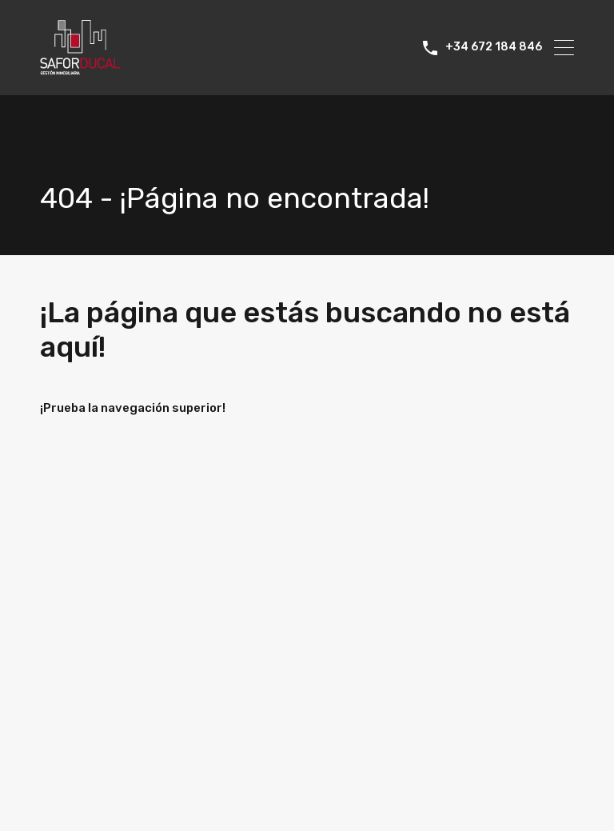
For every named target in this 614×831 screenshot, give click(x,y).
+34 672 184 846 (493, 47)
